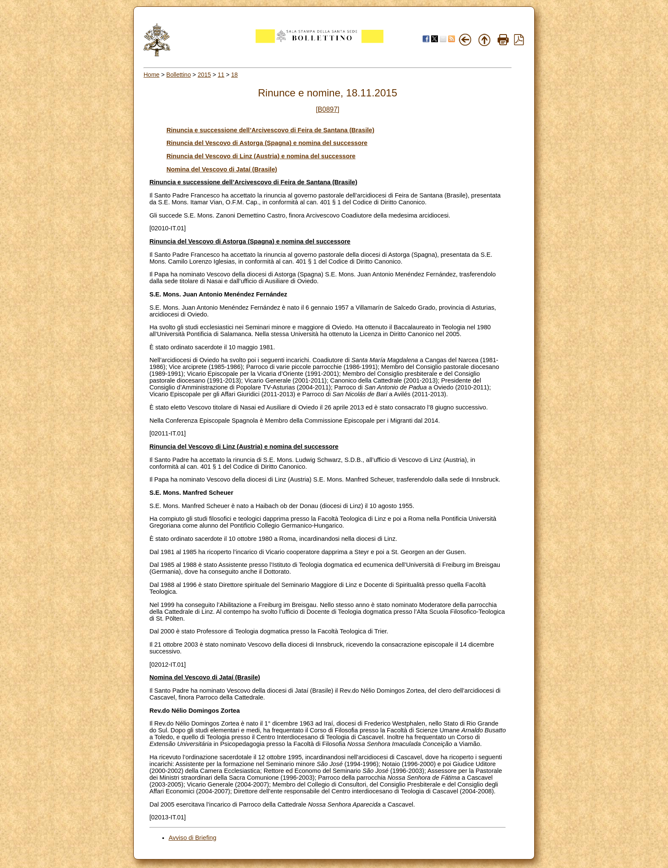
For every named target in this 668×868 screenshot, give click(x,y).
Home (151, 74)
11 (221, 74)
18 (234, 74)
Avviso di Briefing (192, 837)
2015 (204, 74)
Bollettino (178, 74)
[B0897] (327, 109)
